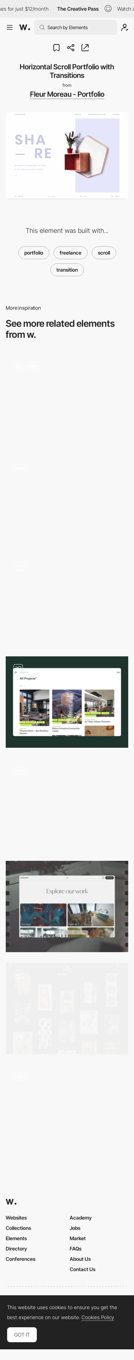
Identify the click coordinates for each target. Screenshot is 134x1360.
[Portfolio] (67, 400)
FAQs (75, 1249)
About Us (80, 1259)
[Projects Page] (67, 1110)
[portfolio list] (67, 1008)
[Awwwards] (24, 27)
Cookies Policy (97, 1317)
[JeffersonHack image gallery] (67, 500)
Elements (16, 1238)
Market (78, 1238)
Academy (81, 1218)
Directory (16, 1249)
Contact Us (82, 1269)
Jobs (75, 1228)
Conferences (20, 1259)
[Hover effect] (67, 804)
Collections (18, 1228)
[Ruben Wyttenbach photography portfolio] (67, 600)
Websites (16, 1218)
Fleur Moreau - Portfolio (67, 94)
